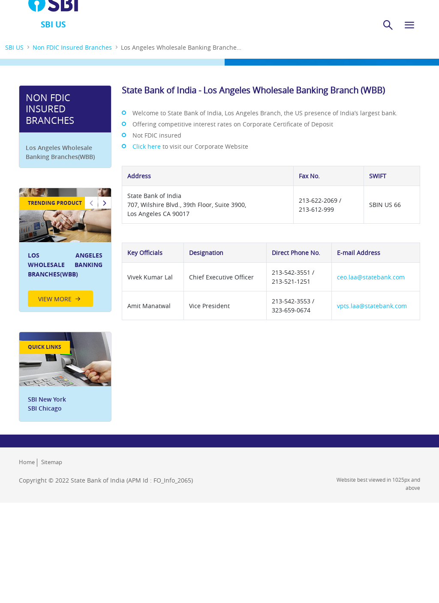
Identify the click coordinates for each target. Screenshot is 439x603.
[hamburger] (409, 25)
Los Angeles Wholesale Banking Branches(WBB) (60, 152)
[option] (65, 250)
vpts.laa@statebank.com (372, 306)
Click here (146, 146)
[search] (388, 25)
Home (27, 462)
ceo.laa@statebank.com (371, 277)
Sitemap (51, 462)
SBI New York (47, 399)
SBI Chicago (45, 408)
